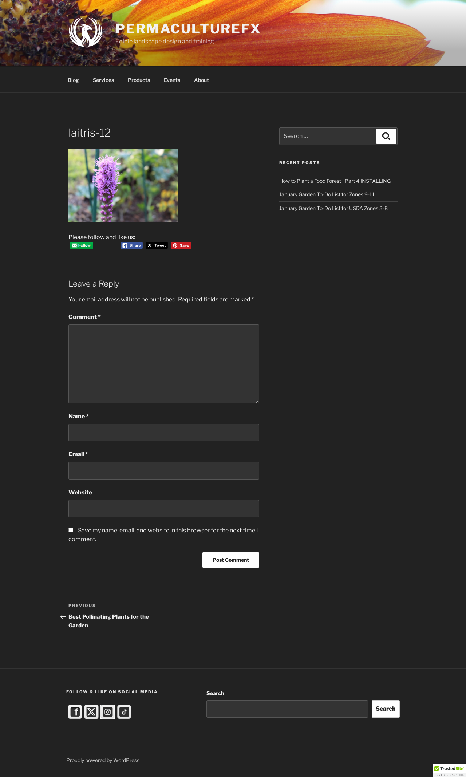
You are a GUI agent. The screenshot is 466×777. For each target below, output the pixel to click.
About (201, 80)
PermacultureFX (188, 29)
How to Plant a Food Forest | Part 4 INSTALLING (335, 181)
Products (139, 80)
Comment (84, 316)
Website (80, 492)
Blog (73, 80)
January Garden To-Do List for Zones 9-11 (327, 194)
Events (172, 80)
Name (78, 416)
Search (215, 693)
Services (103, 80)
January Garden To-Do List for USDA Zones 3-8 (333, 208)
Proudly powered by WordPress (102, 760)
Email (78, 454)
